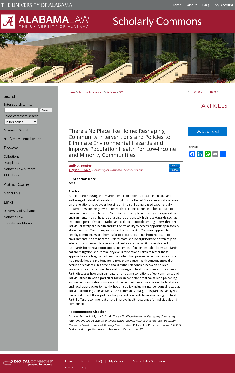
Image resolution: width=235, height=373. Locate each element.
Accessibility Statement (149, 361)
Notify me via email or (22, 138)
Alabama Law (13, 217)
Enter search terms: (18, 104)
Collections (11, 156)
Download (208, 132)
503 (121, 92)
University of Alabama (20, 210)
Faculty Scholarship (91, 92)
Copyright (82, 367)
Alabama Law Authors (19, 169)
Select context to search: (21, 116)
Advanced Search (16, 130)
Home (72, 92)
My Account (117, 361)
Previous (196, 91)
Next (213, 91)
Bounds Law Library (18, 223)
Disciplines (11, 162)
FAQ (99, 361)
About (85, 361)
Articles (111, 92)
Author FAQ (12, 193)
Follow (174, 165)
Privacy (69, 367)
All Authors (11, 175)
